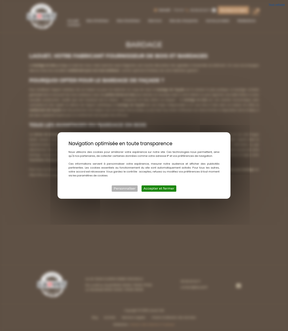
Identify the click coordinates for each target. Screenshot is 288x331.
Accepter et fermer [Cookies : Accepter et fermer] (159, 188)
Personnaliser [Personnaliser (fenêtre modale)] (125, 188)
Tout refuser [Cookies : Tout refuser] (277, 4)
